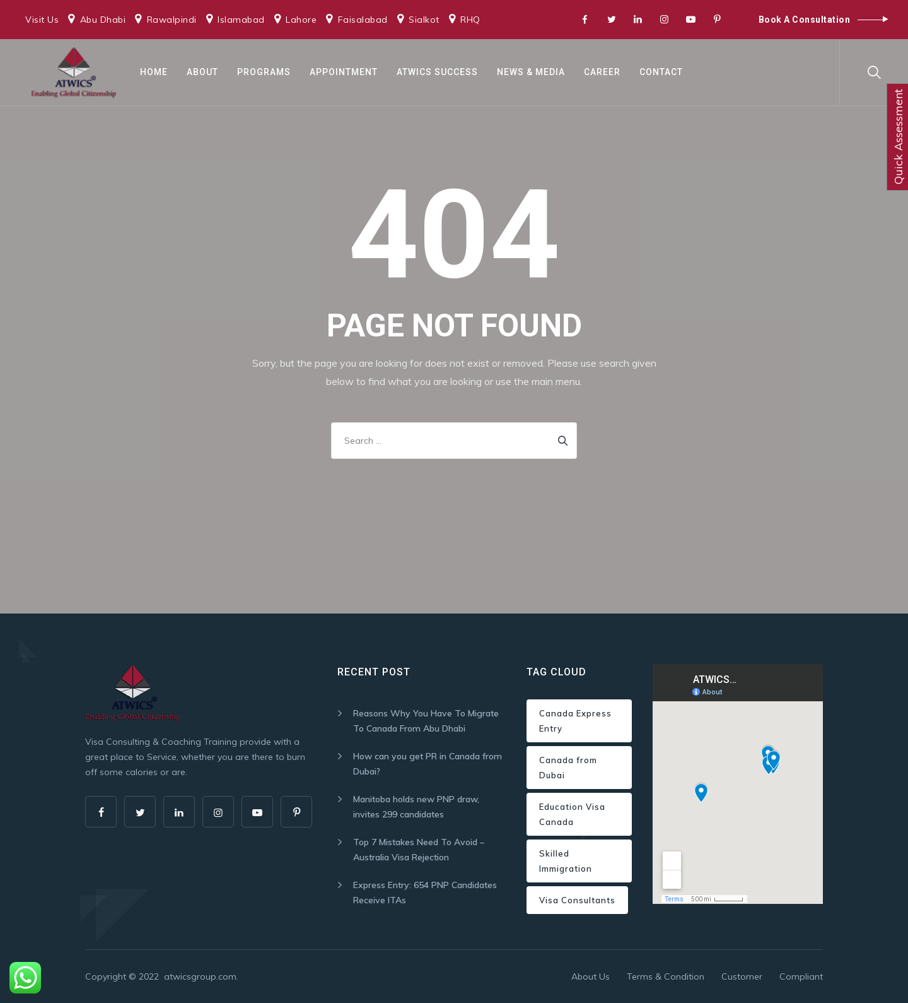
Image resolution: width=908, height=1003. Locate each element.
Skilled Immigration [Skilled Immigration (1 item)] (565, 861)
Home (154, 72)
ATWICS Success (437, 72)
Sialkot (424, 19)
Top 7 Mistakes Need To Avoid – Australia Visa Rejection (418, 849)
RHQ (470, 19)
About (202, 72)
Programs (264, 72)
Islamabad (241, 19)
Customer (741, 976)
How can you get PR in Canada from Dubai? (427, 764)
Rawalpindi (172, 19)
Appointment (344, 72)
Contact (661, 72)
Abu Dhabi (103, 19)
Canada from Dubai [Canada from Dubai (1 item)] (568, 767)
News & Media (531, 72)
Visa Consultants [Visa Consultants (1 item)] (577, 900)
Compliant (801, 976)
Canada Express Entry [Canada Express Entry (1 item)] (575, 720)
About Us (590, 976)
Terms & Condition (665, 976)
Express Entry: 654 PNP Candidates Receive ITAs (425, 892)
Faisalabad (363, 19)
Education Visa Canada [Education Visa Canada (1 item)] (572, 814)
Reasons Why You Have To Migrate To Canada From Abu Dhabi (426, 721)
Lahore (301, 19)
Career (602, 72)
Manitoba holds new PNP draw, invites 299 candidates (416, 806)
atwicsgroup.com (200, 976)
